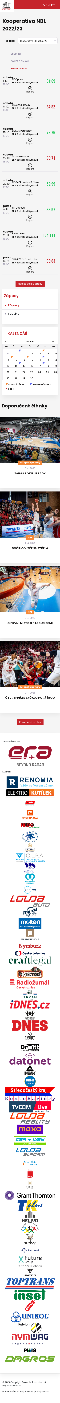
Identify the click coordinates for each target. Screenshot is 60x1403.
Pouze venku (19, 68)
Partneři (29, 1391)
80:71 (51, 158)
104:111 (49, 235)
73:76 (51, 132)
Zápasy (13, 305)
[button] (30, 284)
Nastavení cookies (12, 1391)
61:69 (51, 81)
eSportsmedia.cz (11, 1385)
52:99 (51, 184)
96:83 (51, 261)
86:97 (51, 209)
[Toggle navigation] (49, 4)
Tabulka (13, 314)
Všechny (16, 53)
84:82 (51, 106)
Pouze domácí (20, 61)
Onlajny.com (42, 1391)
